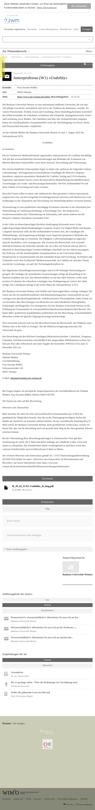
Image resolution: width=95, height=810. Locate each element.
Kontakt (37, 799)
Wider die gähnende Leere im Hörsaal (30, 692)
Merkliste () (65, 29)
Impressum (18, 799)
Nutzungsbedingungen (67, 799)
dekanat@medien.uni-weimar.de (26, 378)
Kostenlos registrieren (15, 29)
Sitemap (84, 799)
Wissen (55, 659)
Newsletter (32, 29)
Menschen (47, 665)
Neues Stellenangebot (16, 549)
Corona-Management (48, 29)
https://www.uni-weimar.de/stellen (33, 96)
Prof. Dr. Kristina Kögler (22, 696)
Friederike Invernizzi (20, 686)
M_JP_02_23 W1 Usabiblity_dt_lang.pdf (33, 486)
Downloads (47, 478)
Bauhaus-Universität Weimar (77, 574)
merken (89, 64)
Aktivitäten (16, 57)
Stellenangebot (47, 65)
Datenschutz (49, 799)
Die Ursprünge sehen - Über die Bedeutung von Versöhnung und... (45, 682)
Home (5, 57)
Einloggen (86, 29)
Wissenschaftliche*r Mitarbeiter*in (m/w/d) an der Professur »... (44, 627)
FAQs (76, 29)
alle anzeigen (19, 723)
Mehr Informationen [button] (47, 7)
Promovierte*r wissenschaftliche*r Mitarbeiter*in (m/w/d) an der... (45, 617)
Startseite (6, 799)
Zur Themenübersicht (14, 51)
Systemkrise (17, 672)
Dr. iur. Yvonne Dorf (20, 676)
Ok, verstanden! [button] (79, 6)
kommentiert (47, 610)
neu (47, 599)
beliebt (47, 605)
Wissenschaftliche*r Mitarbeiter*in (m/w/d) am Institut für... (42, 637)
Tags (47, 508)
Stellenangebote (32, 57)
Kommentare (47, 502)
